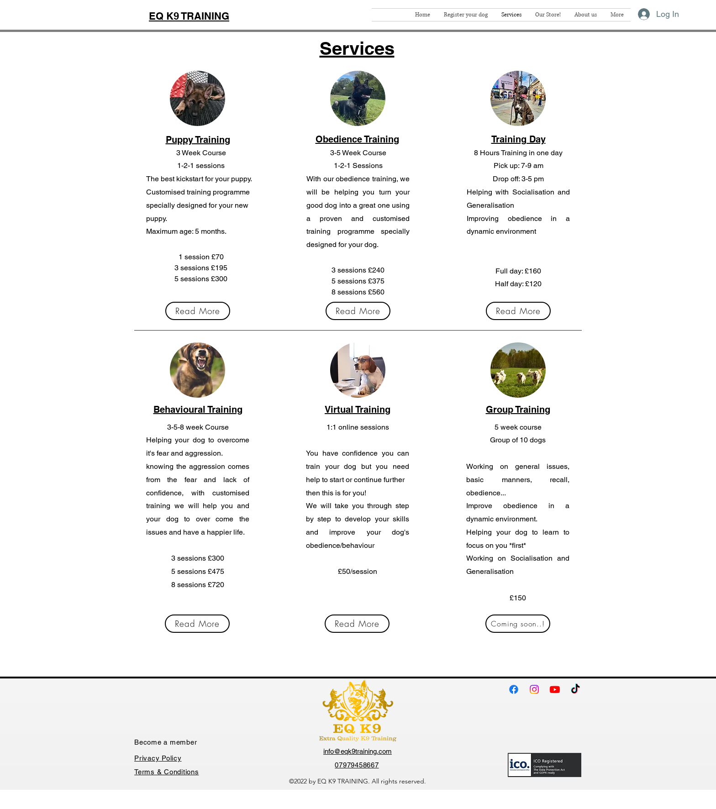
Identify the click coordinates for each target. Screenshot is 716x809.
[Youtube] (555, 689)
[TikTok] (575, 689)
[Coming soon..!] (517, 624)
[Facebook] (514, 689)
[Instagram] (534, 689)
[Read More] (197, 311)
